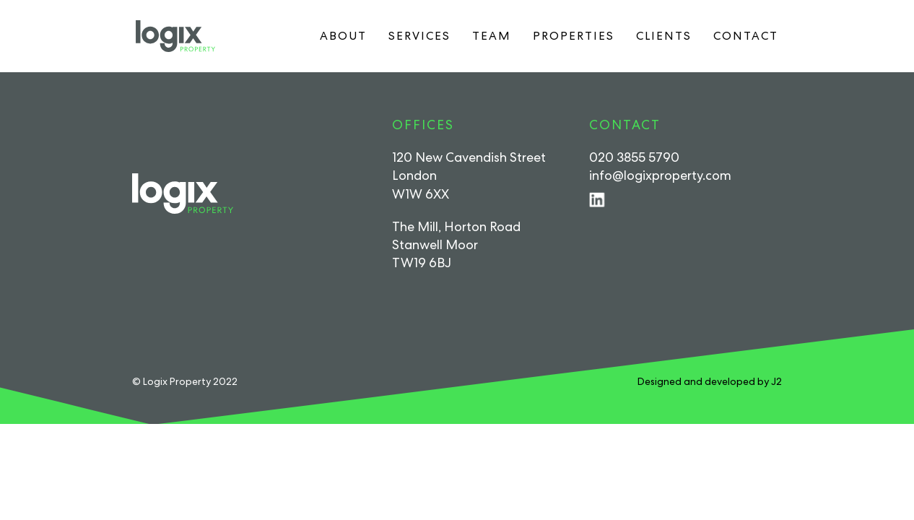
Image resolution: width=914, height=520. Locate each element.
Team (491, 35)
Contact (745, 35)
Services (419, 35)
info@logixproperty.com (660, 175)
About (343, 35)
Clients (664, 35)
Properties (573, 35)
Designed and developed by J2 (709, 381)
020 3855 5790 (634, 157)
